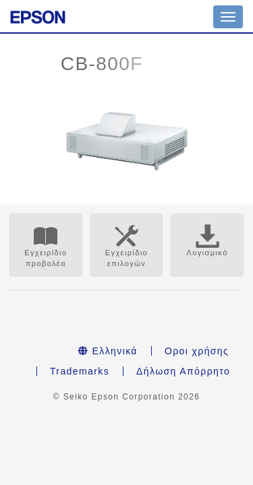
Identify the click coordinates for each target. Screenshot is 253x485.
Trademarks (79, 371)
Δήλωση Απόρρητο (183, 371)
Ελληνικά (108, 351)
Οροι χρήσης (197, 351)
